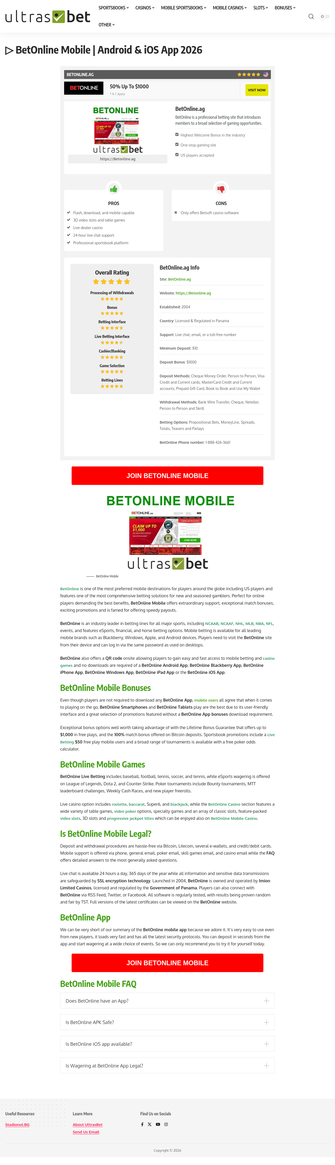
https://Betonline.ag (117, 158)
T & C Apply (117, 93)
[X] (150, 1133)
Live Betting (72, 741)
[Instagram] (167, 1133)
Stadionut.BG (18, 1132)
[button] (311, 16)
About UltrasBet (88, 1132)
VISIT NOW (256, 89)
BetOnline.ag (179, 278)
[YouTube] (158, 1133)
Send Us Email (87, 1139)
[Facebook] (142, 1133)
